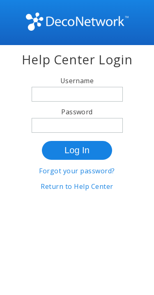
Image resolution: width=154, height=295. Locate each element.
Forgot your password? (77, 170)
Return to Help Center (77, 186)
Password (77, 111)
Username (77, 80)
